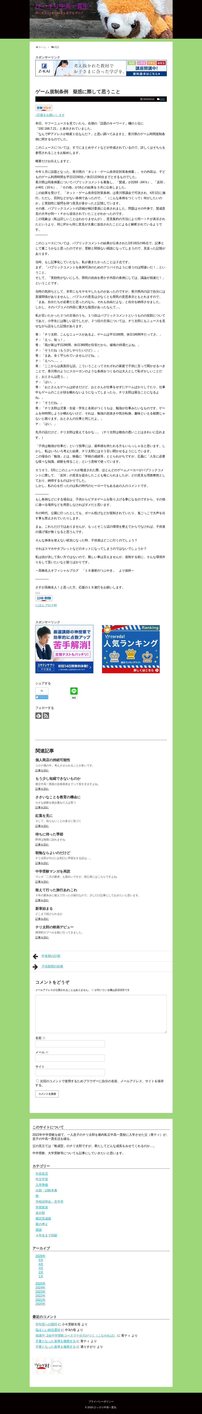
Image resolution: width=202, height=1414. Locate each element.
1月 (41, 1276)
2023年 (41, 1291)
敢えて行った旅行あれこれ (56, 890)
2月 (41, 1272)
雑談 (162, 99)
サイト (40, 1066)
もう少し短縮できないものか (58, 779)
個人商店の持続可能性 (52, 760)
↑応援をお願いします (50, 115)
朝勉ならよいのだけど (52, 853)
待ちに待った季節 (49, 834)
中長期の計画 (46, 956)
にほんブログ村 (46, 605)
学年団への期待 (46, 1324)
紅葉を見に (44, 816)
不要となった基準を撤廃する (56, 1341)
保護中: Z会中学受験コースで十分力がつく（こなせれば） (76, 1335)
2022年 (41, 1295)
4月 (41, 1264)
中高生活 (42, 1173)
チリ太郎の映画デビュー (54, 927)
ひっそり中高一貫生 (61, 6)
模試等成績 (43, 1218)
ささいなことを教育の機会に (58, 797)
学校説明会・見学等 (49, 1201)
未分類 (40, 1213)
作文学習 (42, 1179)
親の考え (42, 1224)
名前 (40, 1038)
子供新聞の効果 (48, 967)
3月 (41, 1268)
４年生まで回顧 (46, 1235)
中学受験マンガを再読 (52, 871)
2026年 (41, 1256)
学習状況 (42, 1207)
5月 (41, 1260)
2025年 (41, 1283)
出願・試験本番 (46, 1190)
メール (42, 1052)
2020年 (41, 1303)
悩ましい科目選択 (48, 1330)
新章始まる (44, 909)
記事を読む (42, 770)
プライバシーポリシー (101, 1401)
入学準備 (42, 1184)
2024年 (41, 1287)
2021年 (41, 1299)
